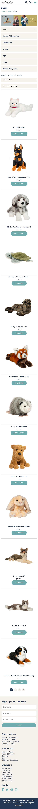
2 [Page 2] (15, 690)
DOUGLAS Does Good (10, 760)
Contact (5, 756)
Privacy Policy (7, 778)
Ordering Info (7, 776)
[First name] (19, 707)
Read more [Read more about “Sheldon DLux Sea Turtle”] (19, 283)
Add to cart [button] (19, 134)
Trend (9, 11)
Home (3, 11)
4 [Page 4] (23, 690)
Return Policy (7, 781)
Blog (3, 758)
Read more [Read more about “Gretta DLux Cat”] (19, 632)
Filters (4, 29)
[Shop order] (19, 80)
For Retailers (7, 768)
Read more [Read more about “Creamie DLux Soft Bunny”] (19, 532)
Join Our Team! (7, 752)
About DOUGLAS (8, 754)
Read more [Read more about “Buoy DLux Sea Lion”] (19, 333)
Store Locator (7, 774)
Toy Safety (6, 770)
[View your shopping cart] (31, 2)
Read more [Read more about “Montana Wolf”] (19, 582)
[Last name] (19, 713)
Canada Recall (7, 772)
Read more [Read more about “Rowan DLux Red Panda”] (19, 383)
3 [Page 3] (19, 690)
